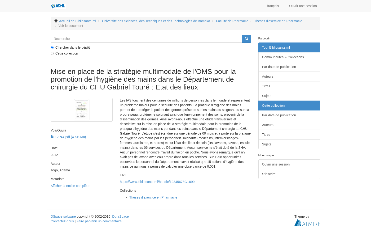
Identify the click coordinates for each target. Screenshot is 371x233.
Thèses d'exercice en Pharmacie (278, 21)
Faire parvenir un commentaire (99, 221)
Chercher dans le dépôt (70, 47)
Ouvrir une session (276, 164)
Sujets (266, 96)
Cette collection (64, 53)
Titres (266, 86)
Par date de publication (279, 67)
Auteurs (268, 76)
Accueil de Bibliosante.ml (77, 21)
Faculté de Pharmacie (232, 21)
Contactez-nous (62, 221)
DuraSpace (120, 216)
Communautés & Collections (283, 57)
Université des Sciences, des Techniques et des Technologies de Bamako (156, 21)
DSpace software (63, 216)
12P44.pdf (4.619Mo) (68, 137)
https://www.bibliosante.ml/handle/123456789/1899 (157, 182)
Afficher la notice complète (70, 186)
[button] (275, 6)
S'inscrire (269, 174)
